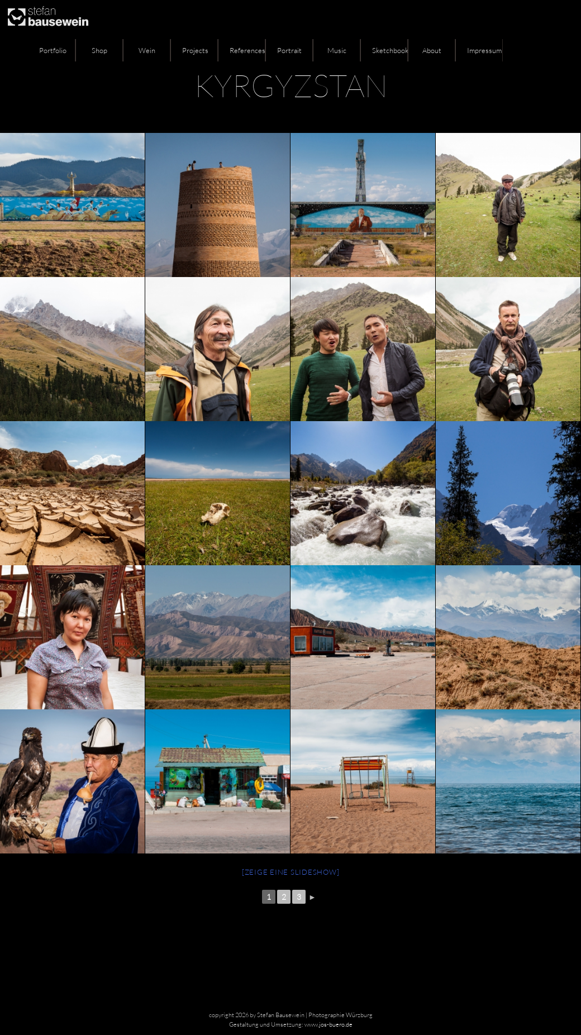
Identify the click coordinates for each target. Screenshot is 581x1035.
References (247, 50)
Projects (195, 50)
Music (336, 50)
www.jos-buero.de (328, 1024)
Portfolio (52, 50)
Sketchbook (390, 50)
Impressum (484, 50)
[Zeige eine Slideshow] (291, 871)
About (431, 50)
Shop (99, 50)
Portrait (289, 50)
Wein (147, 50)
